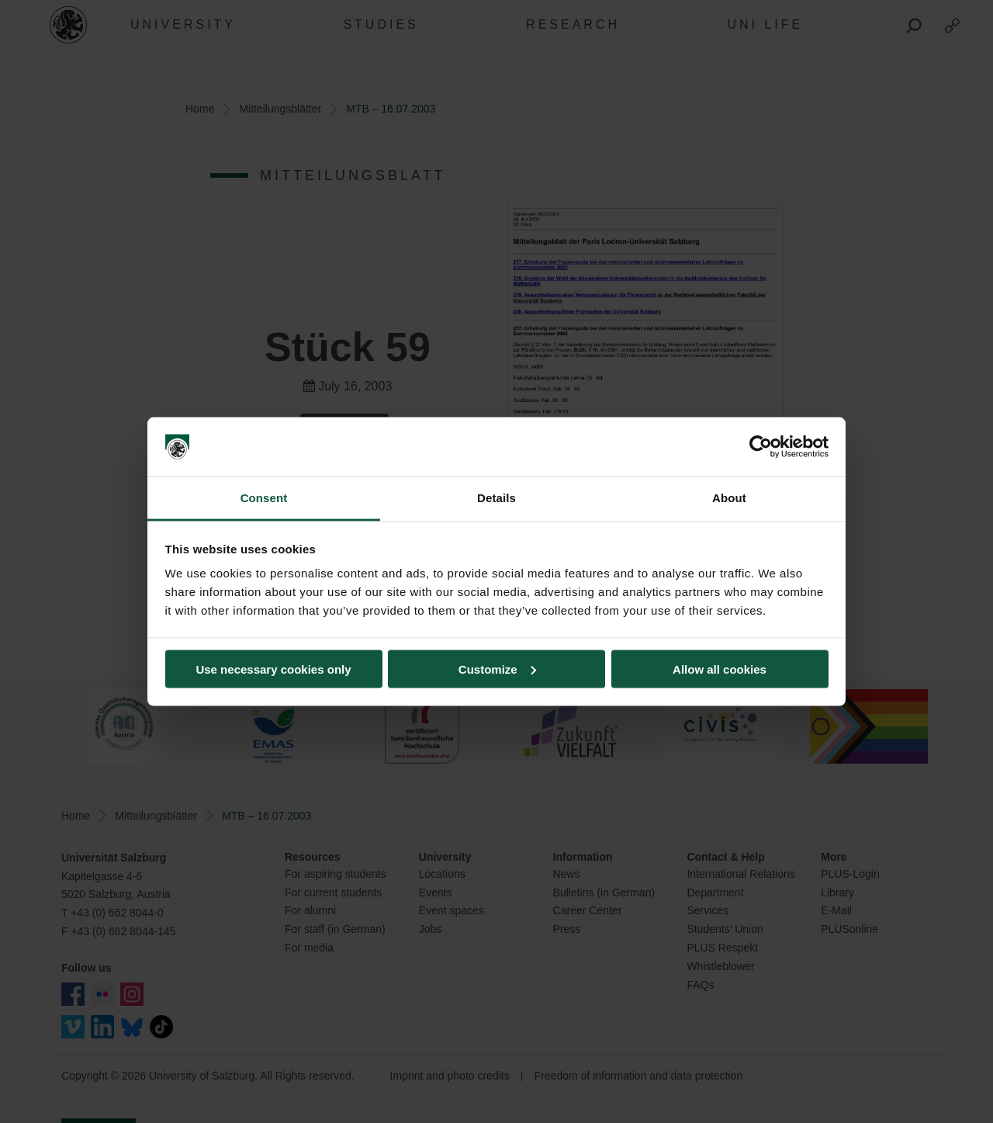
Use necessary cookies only (273, 668)
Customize (497, 668)
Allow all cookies (719, 668)
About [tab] (729, 497)
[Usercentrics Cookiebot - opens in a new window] (761, 447)
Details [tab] (496, 497)
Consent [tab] (264, 497)
